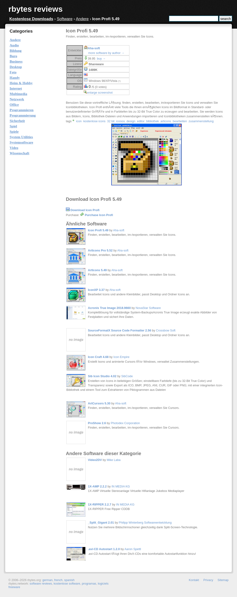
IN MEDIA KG (121, 486)
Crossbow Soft (165, 330)
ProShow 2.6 (97, 423)
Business (16, 61)
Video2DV (95, 460)
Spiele (14, 131)
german (47, 580)
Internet (16, 88)
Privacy (208, 580)
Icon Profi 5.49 (98, 230)
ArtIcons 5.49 (97, 270)
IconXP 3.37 (96, 290)
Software (64, 19)
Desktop (16, 67)
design (131, 121)
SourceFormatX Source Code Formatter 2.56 (119, 330)
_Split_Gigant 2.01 (101, 522)
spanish (69, 580)
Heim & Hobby (21, 83)
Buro (13, 56)
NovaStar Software (148, 308)
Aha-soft (94, 48)
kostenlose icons (94, 121)
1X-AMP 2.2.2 (97, 486)
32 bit (110, 121)
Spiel (13, 126)
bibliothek (152, 121)
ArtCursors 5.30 (99, 403)
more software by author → (106, 53)
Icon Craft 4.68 (98, 357)
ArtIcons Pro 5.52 (100, 250)
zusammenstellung (201, 121)
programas (89, 583)
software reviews (41, 583)
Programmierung (23, 115)
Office (14, 104)
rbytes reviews (35, 9)
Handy (15, 78)
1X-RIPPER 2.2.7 (99, 504)
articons (166, 121)
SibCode (127, 376)
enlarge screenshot (100, 92)
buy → (101, 58)
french (58, 580)
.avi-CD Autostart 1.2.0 (104, 549)
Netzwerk (17, 99)
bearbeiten (180, 121)
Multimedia (18, 94)
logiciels (103, 583)
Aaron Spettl (132, 549)
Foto (13, 72)
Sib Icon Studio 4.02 (102, 376)
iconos (120, 121)
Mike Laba (113, 460)
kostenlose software (67, 583)
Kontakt (194, 580)
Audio (14, 45)
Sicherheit (17, 121)
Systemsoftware (21, 142)
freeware (14, 587)
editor (141, 121)
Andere (82, 19)
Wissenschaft (19, 153)
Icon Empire (121, 357)
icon (79, 121)
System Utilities (21, 137)
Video (14, 148)
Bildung (16, 51)
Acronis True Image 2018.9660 (109, 308)
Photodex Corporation (125, 423)
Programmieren (22, 110)
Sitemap (223, 580)
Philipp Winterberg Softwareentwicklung (145, 522)
